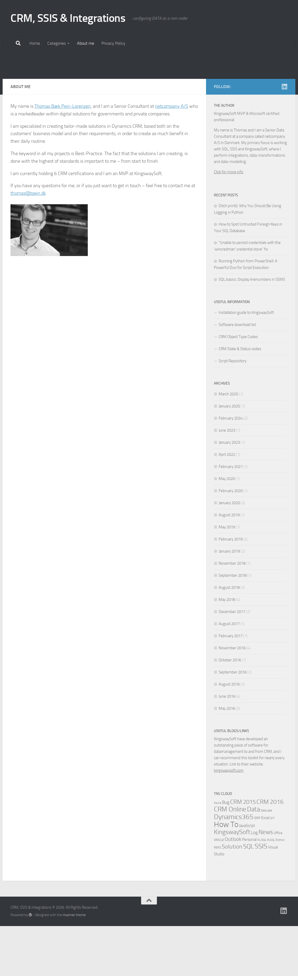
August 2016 (229, 734)
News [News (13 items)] (266, 882)
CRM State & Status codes (240, 398)
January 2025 (229, 456)
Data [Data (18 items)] (253, 859)
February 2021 (231, 516)
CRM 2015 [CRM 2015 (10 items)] (243, 852)
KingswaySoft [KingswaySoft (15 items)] (232, 882)
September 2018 (232, 625)
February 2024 (231, 468)
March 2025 (228, 444)
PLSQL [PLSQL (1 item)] (271, 890)
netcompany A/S (171, 156)
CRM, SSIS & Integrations (68, 18)
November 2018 (232, 613)
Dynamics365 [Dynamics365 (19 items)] (234, 867)
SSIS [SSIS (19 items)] (261, 896)
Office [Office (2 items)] (278, 883)
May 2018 (227, 649)
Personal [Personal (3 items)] (249, 889)
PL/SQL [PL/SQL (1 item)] (261, 890)
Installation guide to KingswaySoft (246, 362)
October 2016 (230, 710)
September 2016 (232, 722)
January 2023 (229, 492)
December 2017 (232, 661)
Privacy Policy (113, 43)
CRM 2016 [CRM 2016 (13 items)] (270, 851)
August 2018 (229, 637)
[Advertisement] (149, 89)
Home (34, 43)
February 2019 (231, 589)
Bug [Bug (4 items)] (225, 852)
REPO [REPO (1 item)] (217, 897)
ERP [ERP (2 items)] (257, 868)
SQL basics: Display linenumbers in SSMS (252, 329)
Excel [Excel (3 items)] (265, 867)
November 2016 (232, 698)
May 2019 (227, 577)
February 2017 (231, 685)
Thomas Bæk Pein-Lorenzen (62, 156)
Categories (56, 43)
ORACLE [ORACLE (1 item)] (219, 890)
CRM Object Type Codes (238, 386)
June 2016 (227, 746)
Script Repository (232, 410)
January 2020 (229, 552)
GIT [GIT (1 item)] (272, 868)
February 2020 (231, 540)
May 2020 (227, 528)
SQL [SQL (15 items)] (248, 896)
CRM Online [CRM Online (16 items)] (230, 859)
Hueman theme (74, 965)
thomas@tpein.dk (28, 243)
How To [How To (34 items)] (226, 874)
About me (85, 43)
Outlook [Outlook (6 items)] (233, 889)
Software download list (237, 374)
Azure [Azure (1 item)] (217, 853)
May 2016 (227, 758)
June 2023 (227, 480)
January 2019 (229, 601)
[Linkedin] (284, 136)
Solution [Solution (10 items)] (232, 896)
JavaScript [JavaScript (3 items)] (247, 875)
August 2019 (229, 565)
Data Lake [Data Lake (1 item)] (266, 860)
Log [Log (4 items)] (254, 882)
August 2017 (229, 673)
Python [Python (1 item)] (280, 890)
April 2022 (227, 504)
